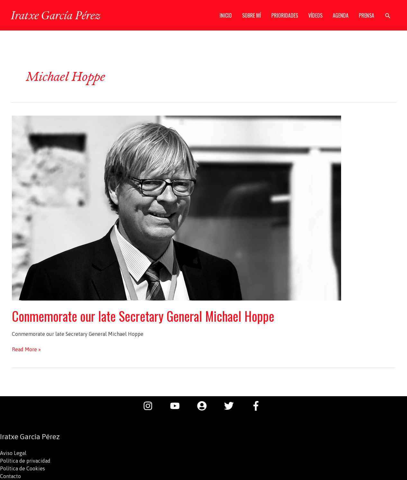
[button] (387, 16)
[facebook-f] (257, 405)
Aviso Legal (13, 453)
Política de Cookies (22, 468)
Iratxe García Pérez (55, 15)
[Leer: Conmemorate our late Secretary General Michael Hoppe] (176, 207)
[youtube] (178, 405)
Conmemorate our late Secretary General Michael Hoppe (143, 316)
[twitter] (232, 405)
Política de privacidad (25, 461)
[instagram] (151, 405)
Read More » (26, 349)
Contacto (10, 476)
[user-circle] (205, 405)
